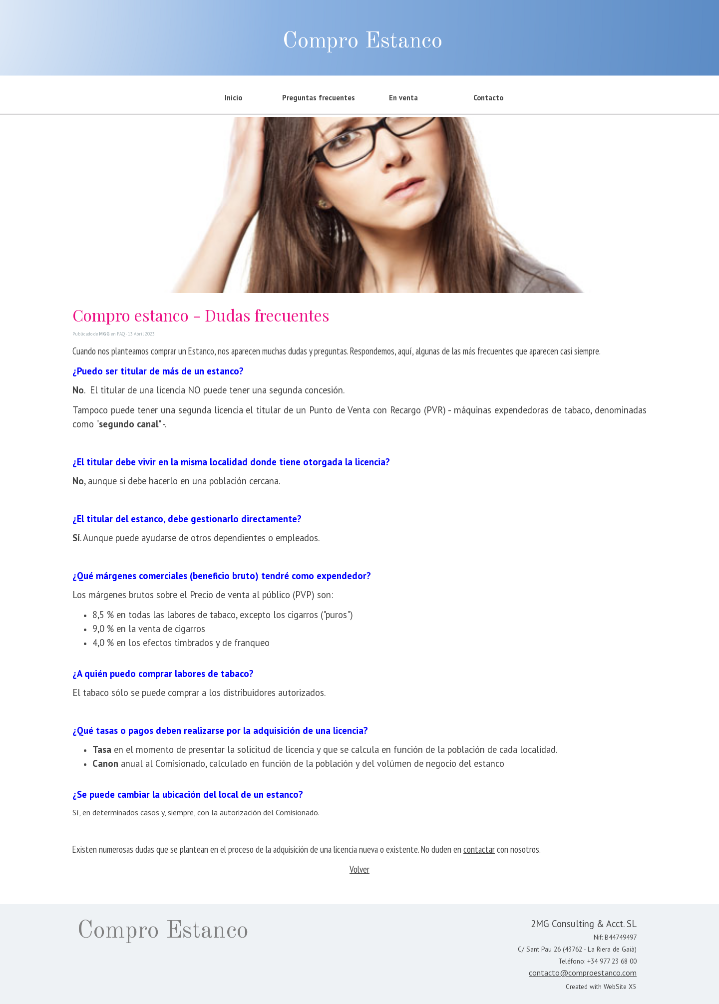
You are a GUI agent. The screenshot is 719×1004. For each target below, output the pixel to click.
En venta (403, 97)
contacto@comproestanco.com (583, 973)
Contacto (488, 97)
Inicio (233, 97)
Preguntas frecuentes (318, 97)
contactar (479, 849)
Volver (359, 869)
